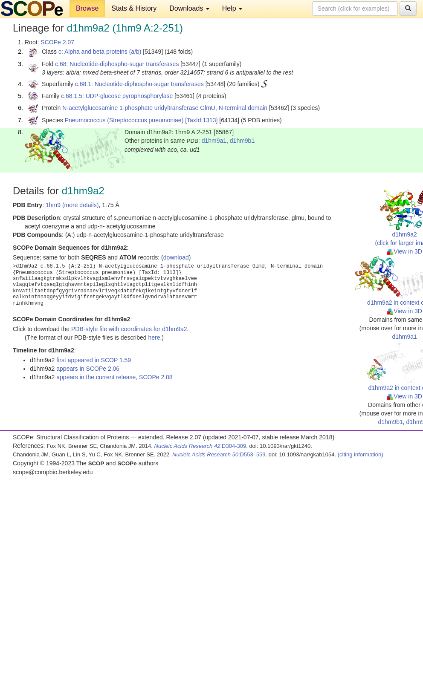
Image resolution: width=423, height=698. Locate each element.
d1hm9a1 (214, 140)
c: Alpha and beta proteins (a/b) (100, 51)
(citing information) (360, 454)
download (176, 257)
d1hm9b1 (242, 140)
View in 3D (404, 251)
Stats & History (133, 8)
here (154, 337)
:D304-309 (200, 446)
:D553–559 (219, 454)
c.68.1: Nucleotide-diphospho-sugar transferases (139, 84)
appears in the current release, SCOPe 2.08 (114, 377)
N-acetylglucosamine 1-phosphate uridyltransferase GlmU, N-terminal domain (164, 107)
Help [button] (232, 8)
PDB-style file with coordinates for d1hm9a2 (129, 329)
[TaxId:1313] (201, 120)
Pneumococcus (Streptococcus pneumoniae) (124, 120)
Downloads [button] (189, 8)
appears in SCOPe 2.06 (87, 368)
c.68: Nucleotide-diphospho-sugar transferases (117, 64)
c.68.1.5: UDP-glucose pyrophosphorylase (117, 95)
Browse (87, 8)
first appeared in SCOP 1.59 (93, 360)
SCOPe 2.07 (57, 42)
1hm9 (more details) (72, 205)
